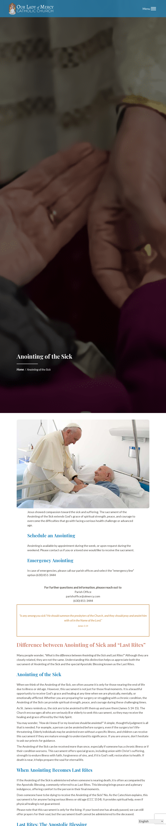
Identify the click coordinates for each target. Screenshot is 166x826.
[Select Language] (151, 821)
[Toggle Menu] (153, 8)
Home (20, 369)
